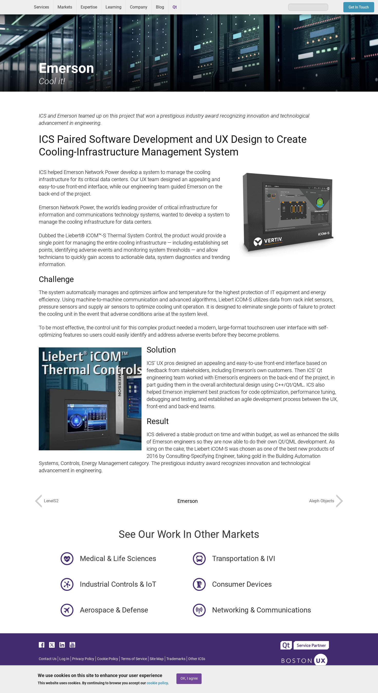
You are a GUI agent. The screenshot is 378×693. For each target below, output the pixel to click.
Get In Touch (359, 7)
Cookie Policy (107, 659)
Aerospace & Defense (114, 610)
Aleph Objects (321, 500)
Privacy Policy (83, 659)
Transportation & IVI (243, 558)
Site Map (157, 659)
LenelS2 (51, 500)
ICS (15, 7)
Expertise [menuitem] (89, 7)
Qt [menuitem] (175, 7)
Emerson (187, 501)
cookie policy (157, 683)
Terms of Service (134, 659)
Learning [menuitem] (113, 7)
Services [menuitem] (41, 7)
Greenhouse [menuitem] (188, 7)
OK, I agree (189, 678)
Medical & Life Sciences (118, 558)
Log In (64, 659)
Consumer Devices (242, 584)
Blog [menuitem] (160, 7)
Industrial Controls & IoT (118, 584)
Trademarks (175, 659)
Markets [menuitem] (65, 7)
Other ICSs (196, 659)
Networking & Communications (261, 610)
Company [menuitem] (138, 7)
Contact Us (47, 659)
